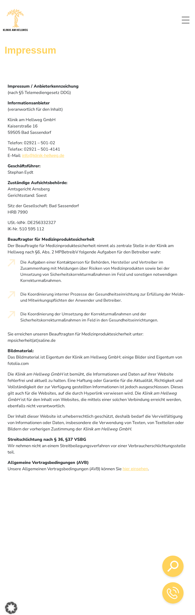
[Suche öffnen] (173, 566)
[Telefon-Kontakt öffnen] (173, 593)
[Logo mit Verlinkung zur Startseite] (15, 20)
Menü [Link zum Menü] (185, 19)
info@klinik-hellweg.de (43, 155)
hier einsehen (135, 468)
